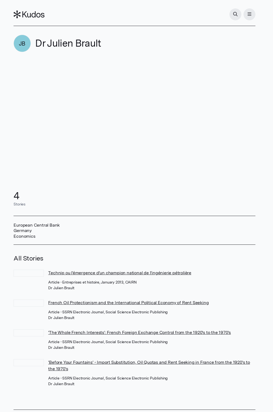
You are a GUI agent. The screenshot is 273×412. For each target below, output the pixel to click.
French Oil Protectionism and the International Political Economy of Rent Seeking (128, 302)
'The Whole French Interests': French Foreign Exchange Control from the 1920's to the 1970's (139, 332)
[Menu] (249, 14)
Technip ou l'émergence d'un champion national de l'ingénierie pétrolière (119, 272)
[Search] (235, 14)
